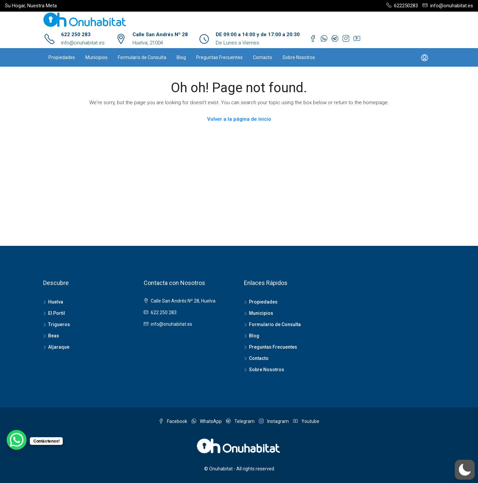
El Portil (56, 313)
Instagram (274, 421)
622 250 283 (76, 34)
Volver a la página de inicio (239, 119)
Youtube (306, 421)
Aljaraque (58, 347)
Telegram (241, 421)
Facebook (173, 421)
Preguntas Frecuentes (219, 57)
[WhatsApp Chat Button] (17, 440)
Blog (181, 57)
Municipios (96, 57)
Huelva (55, 302)
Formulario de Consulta (142, 57)
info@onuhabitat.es (83, 43)
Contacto (262, 57)
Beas (53, 335)
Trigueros (59, 324)
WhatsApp (207, 421)
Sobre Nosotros (298, 57)
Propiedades (61, 57)
